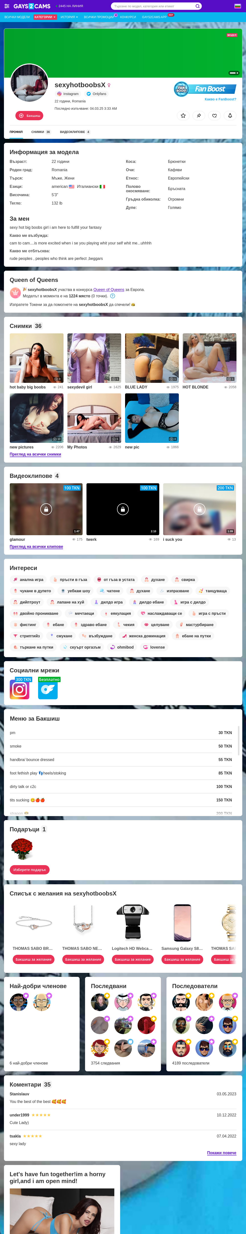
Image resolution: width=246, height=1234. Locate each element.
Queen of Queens (108, 290)
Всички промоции (100, 16)
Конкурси (128, 17)
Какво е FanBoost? (220, 99)
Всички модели (17, 17)
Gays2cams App (155, 16)
